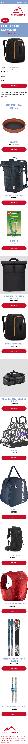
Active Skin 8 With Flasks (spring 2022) (14, 604)
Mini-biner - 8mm (14, 241)
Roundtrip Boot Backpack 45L (14, 344)
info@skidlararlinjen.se (21, 2)
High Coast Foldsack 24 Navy (14, 195)
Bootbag (14, 509)
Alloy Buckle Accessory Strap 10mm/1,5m (14, 707)
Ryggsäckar (4, 69)
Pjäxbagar (11, 69)
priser (5, 20)
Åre (3, 2)
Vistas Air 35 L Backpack (14, 555)
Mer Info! (14, 85)
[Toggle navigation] (3, 11)
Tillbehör (10, 67)
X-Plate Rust (14, 142)
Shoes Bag (14, 450)
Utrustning (17, 67)
